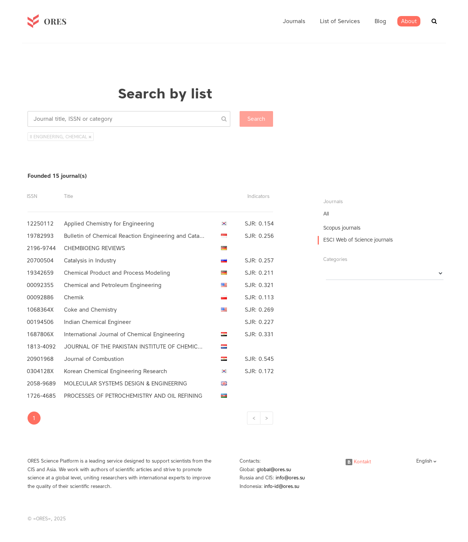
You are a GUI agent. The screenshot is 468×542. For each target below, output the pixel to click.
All (326, 214)
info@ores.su (290, 477)
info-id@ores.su (281, 486)
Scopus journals (341, 228)
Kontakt (358, 461)
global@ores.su (274, 469)
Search (256, 119)
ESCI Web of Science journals (358, 240)
